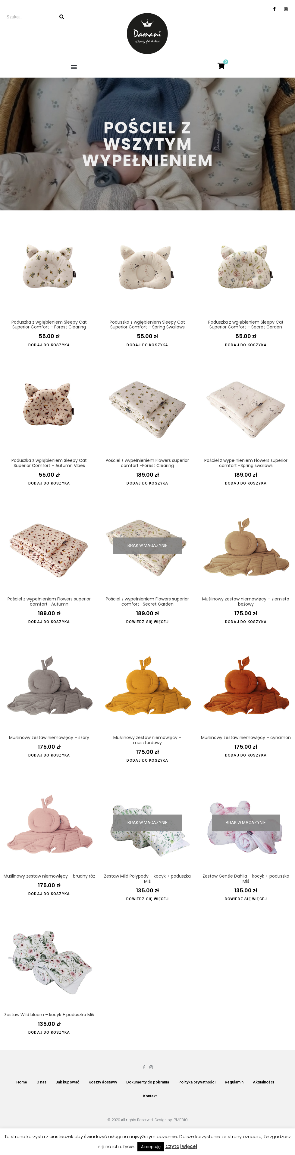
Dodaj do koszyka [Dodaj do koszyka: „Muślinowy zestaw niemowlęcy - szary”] (49, 755)
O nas (41, 1082)
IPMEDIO (180, 1120)
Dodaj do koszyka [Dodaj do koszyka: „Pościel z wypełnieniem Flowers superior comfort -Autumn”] (49, 622)
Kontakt (150, 1096)
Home (21, 1082)
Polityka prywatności (196, 1082)
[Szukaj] (61, 17)
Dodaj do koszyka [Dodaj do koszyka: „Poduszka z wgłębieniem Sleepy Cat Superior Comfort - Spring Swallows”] (147, 345)
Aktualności (263, 1082)
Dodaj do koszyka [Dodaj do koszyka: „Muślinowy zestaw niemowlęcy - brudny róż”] (49, 894)
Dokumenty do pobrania (147, 1082)
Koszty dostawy (103, 1082)
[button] (74, 67)
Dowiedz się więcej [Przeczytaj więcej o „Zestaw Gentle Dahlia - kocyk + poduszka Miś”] (246, 899)
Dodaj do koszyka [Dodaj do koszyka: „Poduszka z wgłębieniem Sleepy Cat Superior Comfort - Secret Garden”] (246, 345)
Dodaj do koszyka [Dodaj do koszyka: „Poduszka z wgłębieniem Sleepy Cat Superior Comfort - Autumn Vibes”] (49, 483)
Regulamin (234, 1082)
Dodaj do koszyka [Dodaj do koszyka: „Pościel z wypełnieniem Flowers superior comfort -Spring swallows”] (246, 483)
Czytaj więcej (181, 1146)
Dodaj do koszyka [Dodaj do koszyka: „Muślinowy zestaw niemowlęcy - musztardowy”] (147, 760)
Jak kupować (67, 1082)
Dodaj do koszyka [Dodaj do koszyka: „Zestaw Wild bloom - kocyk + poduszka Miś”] (49, 1032)
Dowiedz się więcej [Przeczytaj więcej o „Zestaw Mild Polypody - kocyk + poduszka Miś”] (147, 899)
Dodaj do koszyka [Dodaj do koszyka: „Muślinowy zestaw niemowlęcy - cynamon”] (246, 755)
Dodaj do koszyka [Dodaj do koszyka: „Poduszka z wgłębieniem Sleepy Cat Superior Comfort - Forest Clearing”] (49, 345)
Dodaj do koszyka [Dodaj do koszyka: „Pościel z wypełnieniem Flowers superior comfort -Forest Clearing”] (147, 483)
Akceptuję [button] (151, 1147)
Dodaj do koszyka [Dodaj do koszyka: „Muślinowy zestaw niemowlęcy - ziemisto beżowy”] (246, 622)
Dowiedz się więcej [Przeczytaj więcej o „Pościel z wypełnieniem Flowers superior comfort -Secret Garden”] (147, 622)
